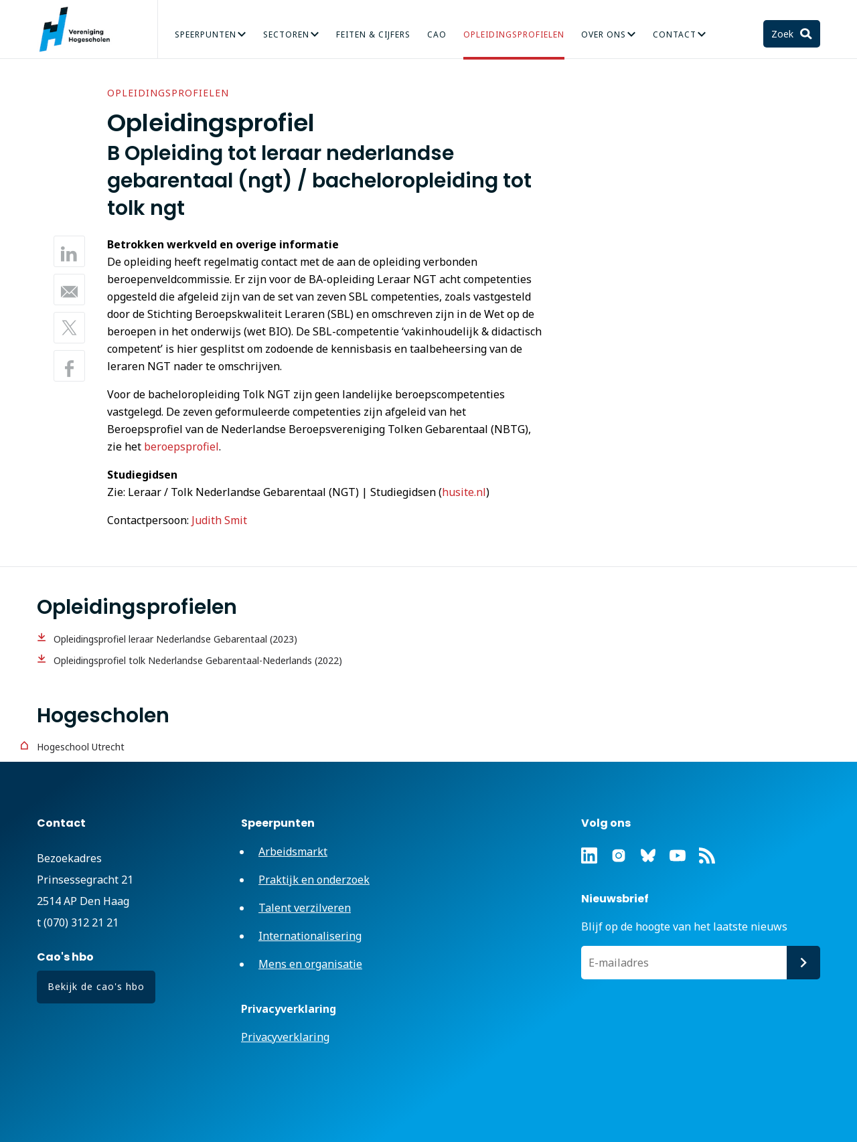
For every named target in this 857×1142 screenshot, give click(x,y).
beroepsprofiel (181, 446)
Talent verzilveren (304, 907)
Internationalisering (310, 935)
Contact (674, 34)
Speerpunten (205, 34)
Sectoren (286, 34)
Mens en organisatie (310, 964)
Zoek (783, 33)
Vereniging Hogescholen (80, 29)
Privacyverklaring (285, 1037)
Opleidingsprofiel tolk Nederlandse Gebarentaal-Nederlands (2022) (198, 660)
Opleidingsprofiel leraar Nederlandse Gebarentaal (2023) (175, 639)
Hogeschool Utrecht (81, 746)
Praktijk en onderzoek (314, 879)
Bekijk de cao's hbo (96, 986)
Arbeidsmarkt (292, 851)
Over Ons (603, 34)
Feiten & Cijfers (373, 34)
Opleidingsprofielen (513, 34)
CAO (437, 34)
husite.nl (464, 492)
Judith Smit (219, 520)
